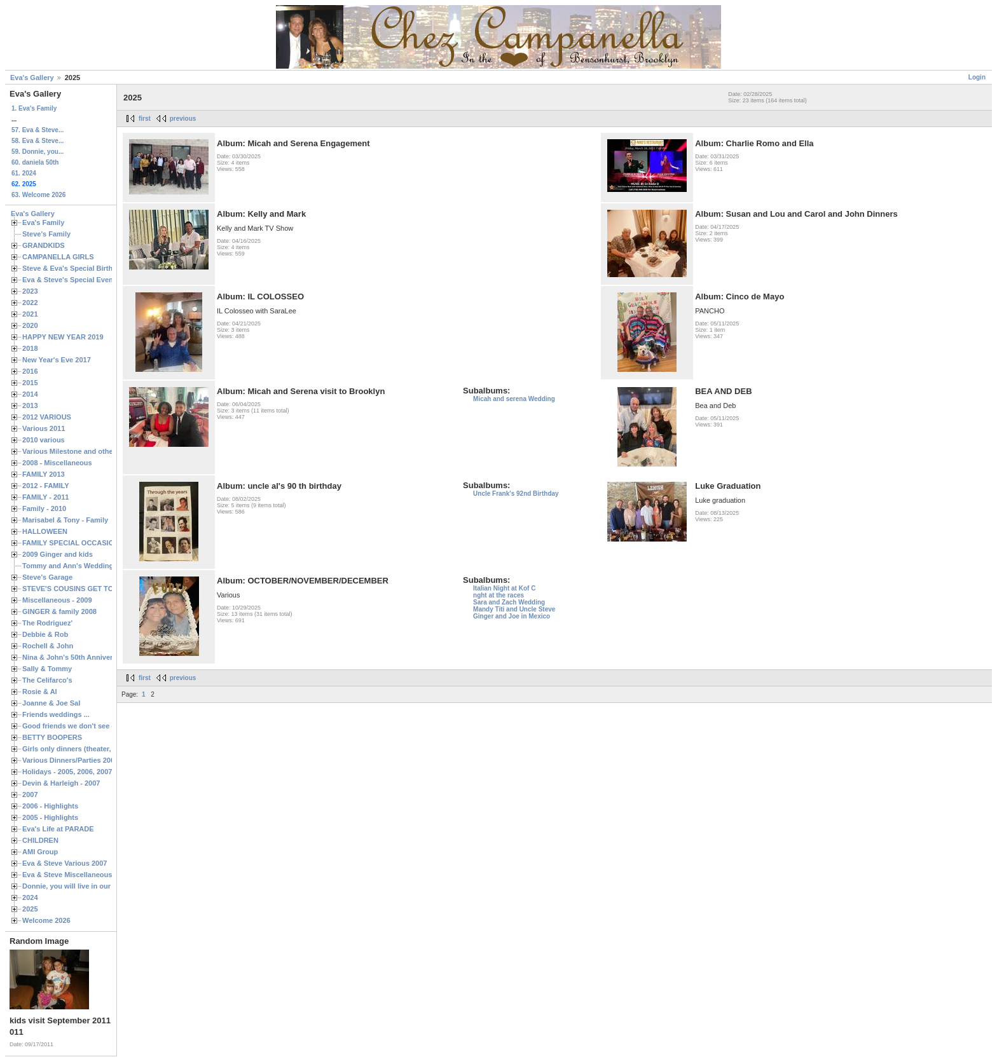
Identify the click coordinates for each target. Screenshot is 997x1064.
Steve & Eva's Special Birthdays (75, 268)
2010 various (43, 440)
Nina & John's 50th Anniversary (74, 657)
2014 (30, 394)
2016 (30, 371)
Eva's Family (43, 222)
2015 (30, 382)
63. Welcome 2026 (38, 194)
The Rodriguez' (47, 623)
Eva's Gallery (32, 77)
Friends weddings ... (56, 714)
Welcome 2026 (46, 920)
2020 (30, 325)
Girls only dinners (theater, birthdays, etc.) (92, 749)
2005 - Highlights (50, 817)
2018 (30, 348)
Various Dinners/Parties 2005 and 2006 (86, 760)
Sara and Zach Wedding (509, 602)
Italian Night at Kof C (504, 588)
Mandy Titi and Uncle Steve (514, 609)
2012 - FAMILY (45, 485)
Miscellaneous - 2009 (57, 600)
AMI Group (40, 852)
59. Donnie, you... (37, 151)
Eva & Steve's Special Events (71, 279)
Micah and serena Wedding (514, 398)
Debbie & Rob (45, 634)
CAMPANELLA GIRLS (58, 257)
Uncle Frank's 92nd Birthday (516, 493)
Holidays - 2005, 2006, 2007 (67, 771)
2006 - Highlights (50, 806)
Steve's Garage (47, 577)
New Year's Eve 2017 (56, 360)
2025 (30, 909)
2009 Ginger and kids (57, 554)
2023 (30, 291)
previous (183, 118)
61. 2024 (23, 173)
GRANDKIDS (43, 245)
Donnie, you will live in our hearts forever (90, 886)
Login (977, 77)
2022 (30, 302)
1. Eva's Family (34, 108)
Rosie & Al (39, 691)
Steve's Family (46, 234)
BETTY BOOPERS (52, 737)
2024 (30, 897)
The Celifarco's (47, 680)
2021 (30, 314)
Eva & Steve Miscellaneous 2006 (76, 874)
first (145, 118)
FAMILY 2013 (43, 474)
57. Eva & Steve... (37, 129)
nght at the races (498, 595)
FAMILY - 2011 (45, 497)
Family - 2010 (44, 508)
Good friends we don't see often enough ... (92, 726)
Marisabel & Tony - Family (65, 520)
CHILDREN (40, 840)
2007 (30, 794)
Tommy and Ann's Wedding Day (75, 566)
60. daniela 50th (34, 162)
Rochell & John (47, 646)
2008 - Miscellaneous (57, 463)
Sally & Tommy (47, 668)
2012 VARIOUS (46, 417)
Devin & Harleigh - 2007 (61, 783)
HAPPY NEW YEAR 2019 (63, 337)
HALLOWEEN (44, 531)
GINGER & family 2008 (59, 611)
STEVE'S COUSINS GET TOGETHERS (84, 588)
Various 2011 (43, 428)
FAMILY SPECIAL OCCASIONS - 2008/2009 (92, 543)
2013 (30, 405)
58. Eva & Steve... (37, 140)
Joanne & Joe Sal (51, 703)
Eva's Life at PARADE (58, 829)
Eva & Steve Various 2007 (64, 863)
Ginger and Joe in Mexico (511, 616)
